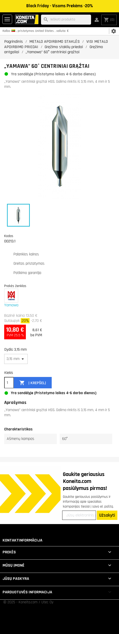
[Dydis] (16, 359)
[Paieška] (66, 20)
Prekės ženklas (15, 286)
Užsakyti (107, 515)
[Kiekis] (9, 383)
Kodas (8, 236)
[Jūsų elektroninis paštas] (79, 515)
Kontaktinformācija (22, 540)
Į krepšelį (32, 383)
